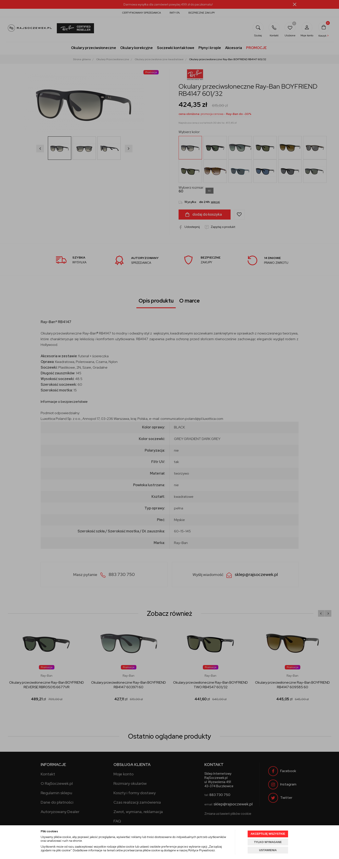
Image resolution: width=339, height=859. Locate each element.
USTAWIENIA (268, 850)
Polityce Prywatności (201, 850)
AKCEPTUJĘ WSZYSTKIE (267, 833)
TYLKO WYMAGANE (268, 842)
